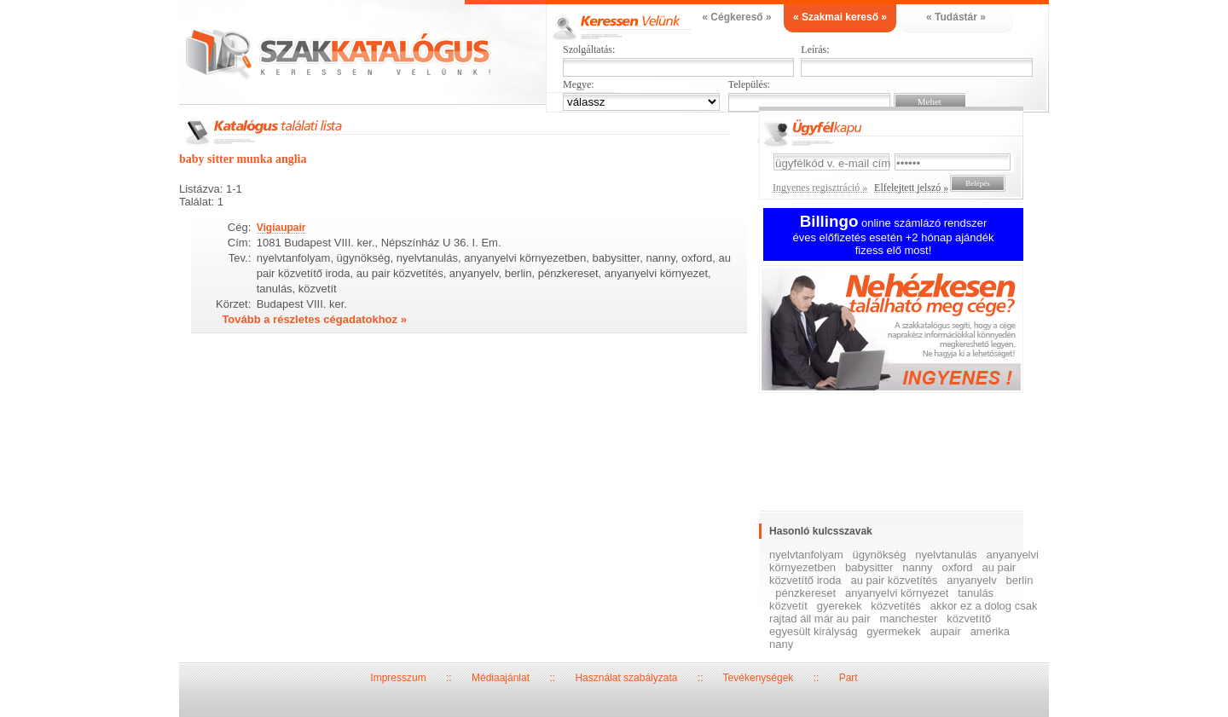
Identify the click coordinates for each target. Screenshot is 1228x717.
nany (781, 644)
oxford (956, 567)
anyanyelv (972, 580)
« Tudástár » (956, 17)
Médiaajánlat (501, 678)
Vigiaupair (281, 228)
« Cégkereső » (736, 17)
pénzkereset (805, 593)
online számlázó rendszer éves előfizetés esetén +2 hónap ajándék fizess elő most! (893, 237)
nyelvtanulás (945, 554)
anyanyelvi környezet (896, 593)
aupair (945, 631)
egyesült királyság (813, 631)
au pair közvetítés (893, 580)
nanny (917, 567)
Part (848, 678)
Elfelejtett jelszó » (911, 188)
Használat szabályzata (626, 678)
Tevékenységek (758, 678)
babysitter (869, 567)
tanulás (975, 593)
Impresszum (398, 678)
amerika (990, 631)
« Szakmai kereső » (840, 17)
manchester (908, 618)
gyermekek (893, 631)
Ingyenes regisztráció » (820, 188)
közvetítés (896, 605)
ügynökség (880, 554)
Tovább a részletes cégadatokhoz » (314, 319)
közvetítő (969, 618)
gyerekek (839, 605)
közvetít (788, 605)
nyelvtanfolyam (806, 554)
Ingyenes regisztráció (904, 331)
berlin (1020, 580)
